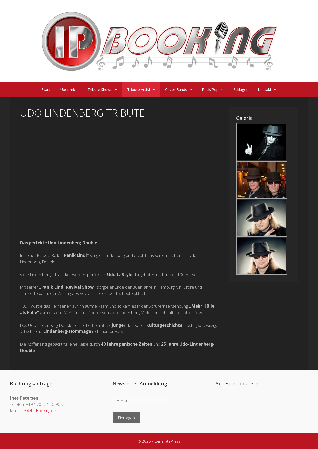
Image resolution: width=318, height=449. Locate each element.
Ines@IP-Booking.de (37, 410)
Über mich (69, 89)
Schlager (241, 89)
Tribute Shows (104, 89)
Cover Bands (181, 89)
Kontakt (269, 89)
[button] (117, 89)
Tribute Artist (143, 89)
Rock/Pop (215, 89)
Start (46, 89)
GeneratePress (167, 441)
